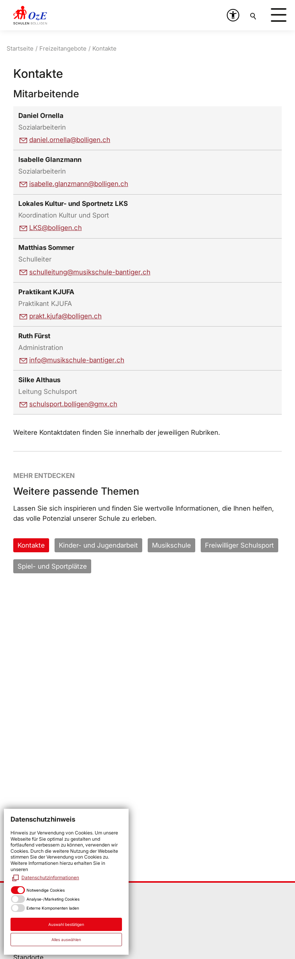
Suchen (253, 15)
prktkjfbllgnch (65, 316)
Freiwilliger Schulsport (239, 545)
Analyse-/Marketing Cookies (52, 899)
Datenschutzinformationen (50, 877)
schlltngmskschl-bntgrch (89, 272)
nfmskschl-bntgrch (76, 360)
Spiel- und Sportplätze (52, 566)
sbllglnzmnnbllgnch (78, 184)
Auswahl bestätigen (66, 924)
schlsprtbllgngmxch (73, 404)
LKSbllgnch (55, 228)
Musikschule (171, 545)
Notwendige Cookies (45, 890)
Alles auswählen (66, 939)
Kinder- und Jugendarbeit (98, 545)
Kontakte (31, 545)
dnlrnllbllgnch (69, 140)
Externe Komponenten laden (52, 908)
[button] (233, 15)
